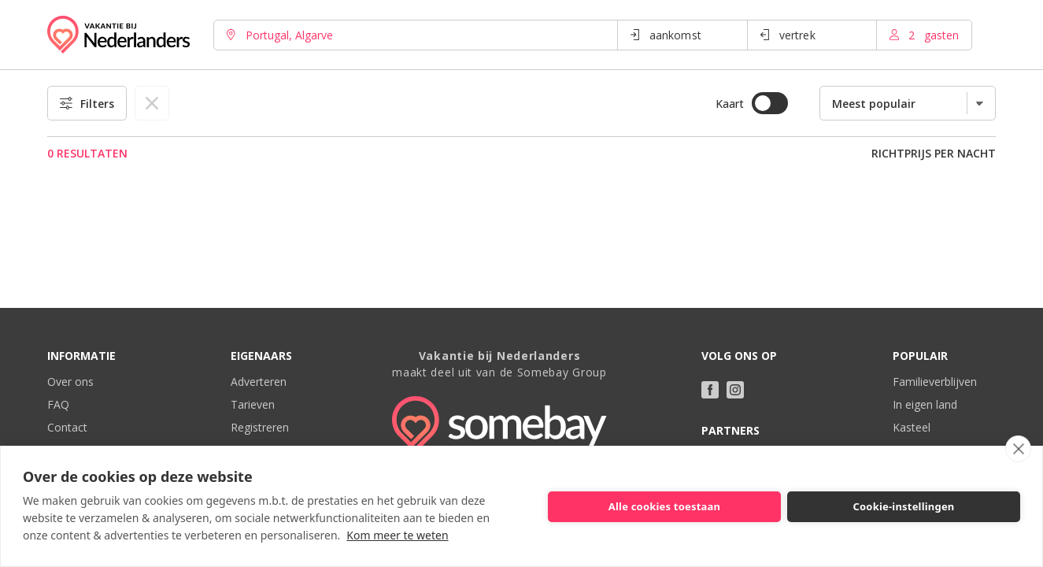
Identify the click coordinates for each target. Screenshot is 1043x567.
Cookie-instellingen (903, 506)
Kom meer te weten (397, 535)
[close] (1018, 448)
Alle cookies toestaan (664, 506)
